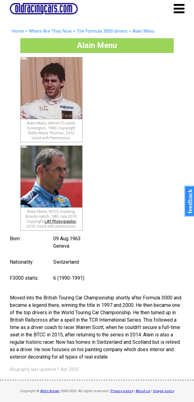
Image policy (163, 391)
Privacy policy (122, 391)
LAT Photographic (60, 221)
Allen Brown (50, 391)
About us (143, 391)
